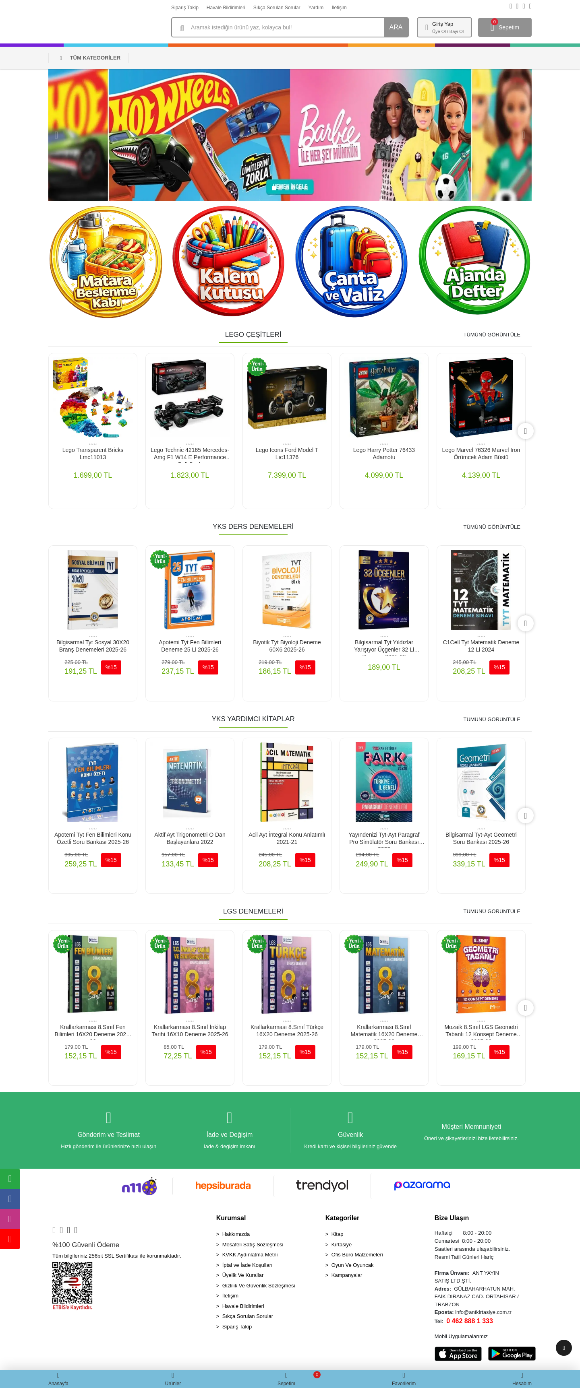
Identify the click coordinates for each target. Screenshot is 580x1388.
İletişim (338, 7)
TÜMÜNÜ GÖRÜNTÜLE (491, 335)
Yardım (316, 7)
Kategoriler (342, 1218)
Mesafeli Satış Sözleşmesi (253, 1245)
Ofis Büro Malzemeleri (357, 1255)
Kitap (337, 1234)
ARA (396, 27)
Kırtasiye (341, 1245)
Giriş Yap (442, 24)
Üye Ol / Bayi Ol (448, 31)
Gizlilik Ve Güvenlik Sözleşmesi (258, 1286)
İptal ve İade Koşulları (247, 1265)
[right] (525, 431)
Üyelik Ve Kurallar (243, 1276)
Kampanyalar (346, 1276)
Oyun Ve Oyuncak (352, 1265)
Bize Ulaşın (452, 1218)
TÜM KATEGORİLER (90, 58)
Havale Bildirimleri (226, 7)
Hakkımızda (236, 1234)
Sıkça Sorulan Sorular (276, 7)
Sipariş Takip (185, 7)
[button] (56, 135)
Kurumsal (231, 1218)
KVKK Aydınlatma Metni (250, 1255)
